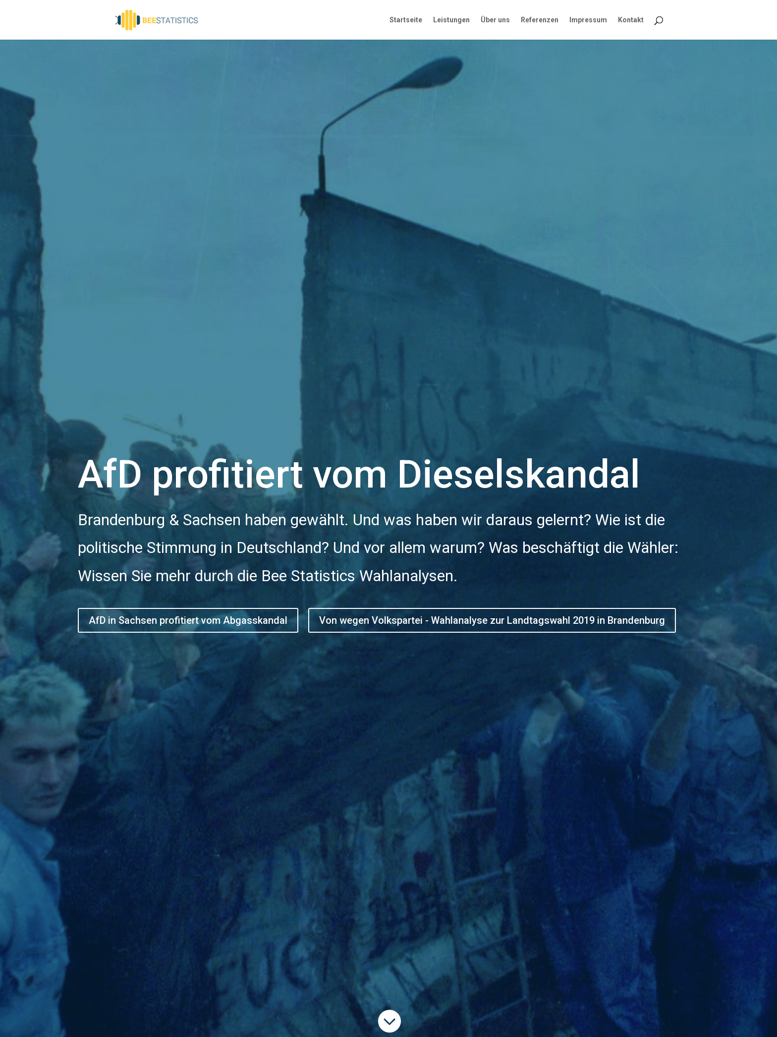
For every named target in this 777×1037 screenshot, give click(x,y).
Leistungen (451, 20)
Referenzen (539, 20)
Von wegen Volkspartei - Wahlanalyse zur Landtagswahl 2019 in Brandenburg (492, 620)
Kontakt (631, 20)
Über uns (495, 20)
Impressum (588, 20)
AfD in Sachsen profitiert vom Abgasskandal (188, 620)
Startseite (405, 20)
